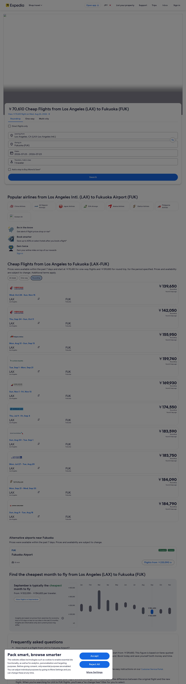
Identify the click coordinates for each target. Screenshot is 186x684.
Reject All (94, 664)
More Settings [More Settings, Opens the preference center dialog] (94, 672)
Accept (95, 656)
